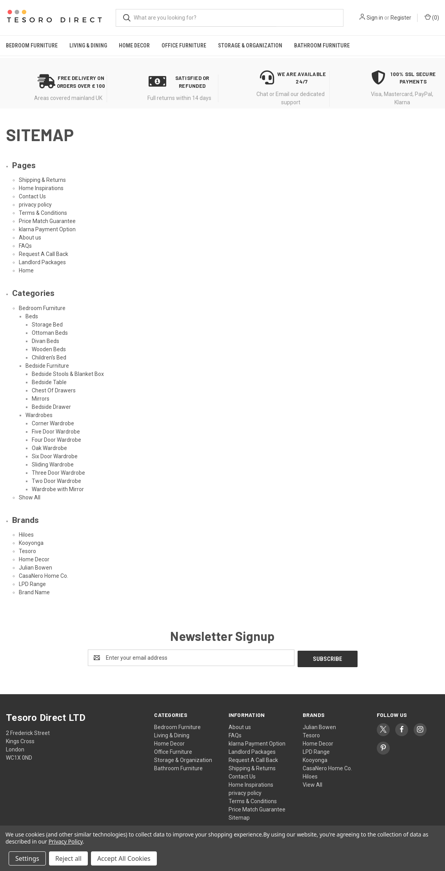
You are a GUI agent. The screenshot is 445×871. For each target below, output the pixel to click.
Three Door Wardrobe (58, 473)
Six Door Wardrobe (55, 456)
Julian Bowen (35, 567)
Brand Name (34, 592)
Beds (31, 316)
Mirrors (40, 399)
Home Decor (134, 45)
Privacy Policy (66, 841)
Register (401, 18)
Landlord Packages (42, 262)
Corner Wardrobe (53, 423)
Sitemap (239, 816)
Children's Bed (49, 357)
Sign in (375, 18)
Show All (29, 497)
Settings (27, 858)
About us (30, 237)
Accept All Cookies (124, 858)
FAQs (25, 246)
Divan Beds (45, 341)
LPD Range (32, 584)
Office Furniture (184, 45)
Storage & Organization (250, 45)
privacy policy (35, 204)
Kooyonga (31, 543)
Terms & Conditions (43, 213)
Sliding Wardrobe (53, 464)
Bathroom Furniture (322, 45)
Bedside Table (49, 382)
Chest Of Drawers (54, 390)
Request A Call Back (43, 254)
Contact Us (32, 196)
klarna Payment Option (47, 229)
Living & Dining (88, 45)
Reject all (68, 858)
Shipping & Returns (42, 180)
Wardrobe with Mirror (58, 489)
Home (26, 270)
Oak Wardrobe (49, 448)
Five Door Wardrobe (56, 431)
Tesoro (27, 551)
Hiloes (26, 535)
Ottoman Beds (50, 333)
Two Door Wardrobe (56, 481)
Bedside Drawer (51, 407)
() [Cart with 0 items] (432, 17)
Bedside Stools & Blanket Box (68, 374)
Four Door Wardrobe (56, 440)
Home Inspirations (41, 188)
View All (312, 783)
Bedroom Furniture (32, 45)
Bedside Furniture (47, 366)
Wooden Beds (49, 349)
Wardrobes (39, 415)
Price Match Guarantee (47, 221)
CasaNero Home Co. (43, 576)
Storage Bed (47, 324)
